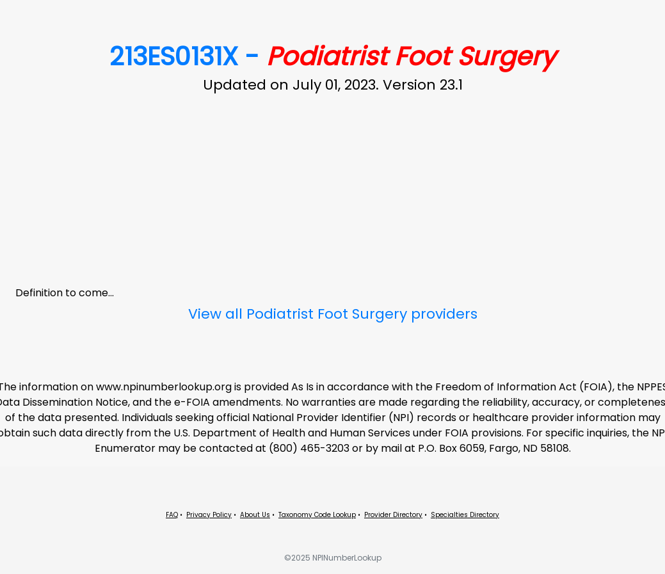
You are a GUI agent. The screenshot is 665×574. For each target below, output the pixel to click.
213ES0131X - (332, 56)
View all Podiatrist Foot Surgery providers (332, 314)
